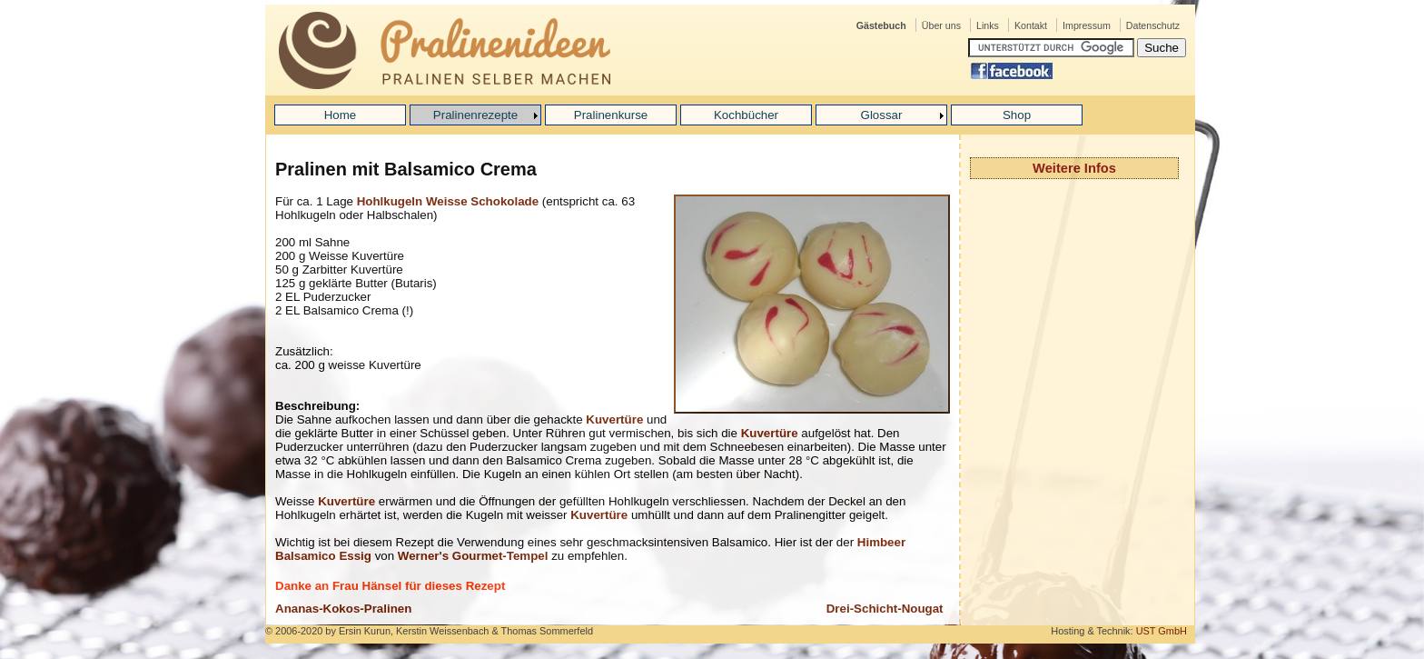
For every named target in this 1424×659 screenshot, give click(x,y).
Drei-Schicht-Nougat (885, 608)
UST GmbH (1161, 630)
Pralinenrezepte (475, 115)
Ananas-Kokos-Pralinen (343, 608)
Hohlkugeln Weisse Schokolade (448, 201)
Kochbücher (746, 115)
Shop (1017, 115)
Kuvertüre (614, 419)
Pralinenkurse (611, 115)
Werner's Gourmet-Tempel (473, 556)
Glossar (882, 115)
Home (340, 115)
